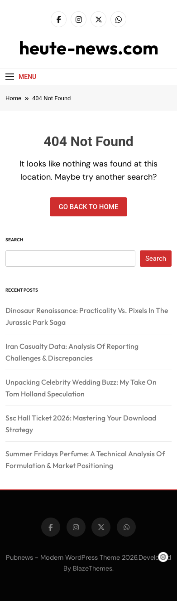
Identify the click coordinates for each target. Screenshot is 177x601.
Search (14, 240)
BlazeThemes (92, 568)
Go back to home (89, 207)
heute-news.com (88, 47)
